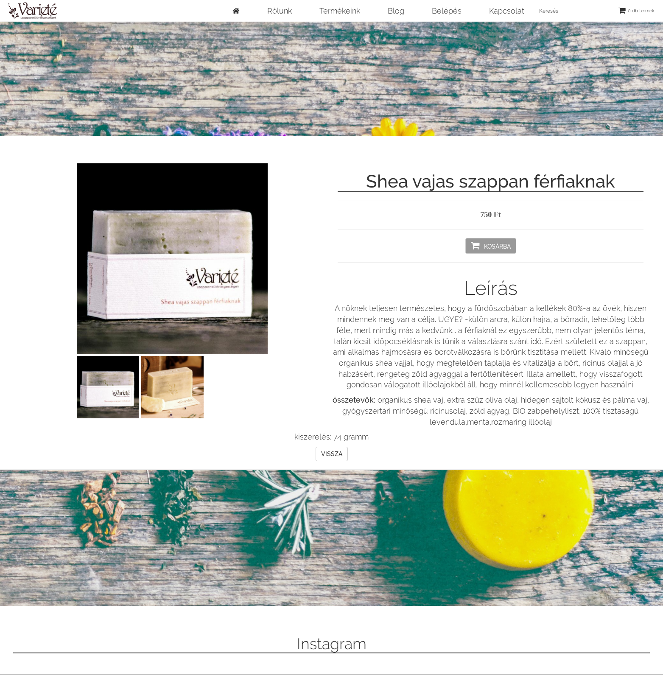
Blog (396, 10)
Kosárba (491, 245)
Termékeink (339, 10)
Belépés (447, 10)
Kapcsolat (506, 10)
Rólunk (279, 10)
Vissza (331, 454)
